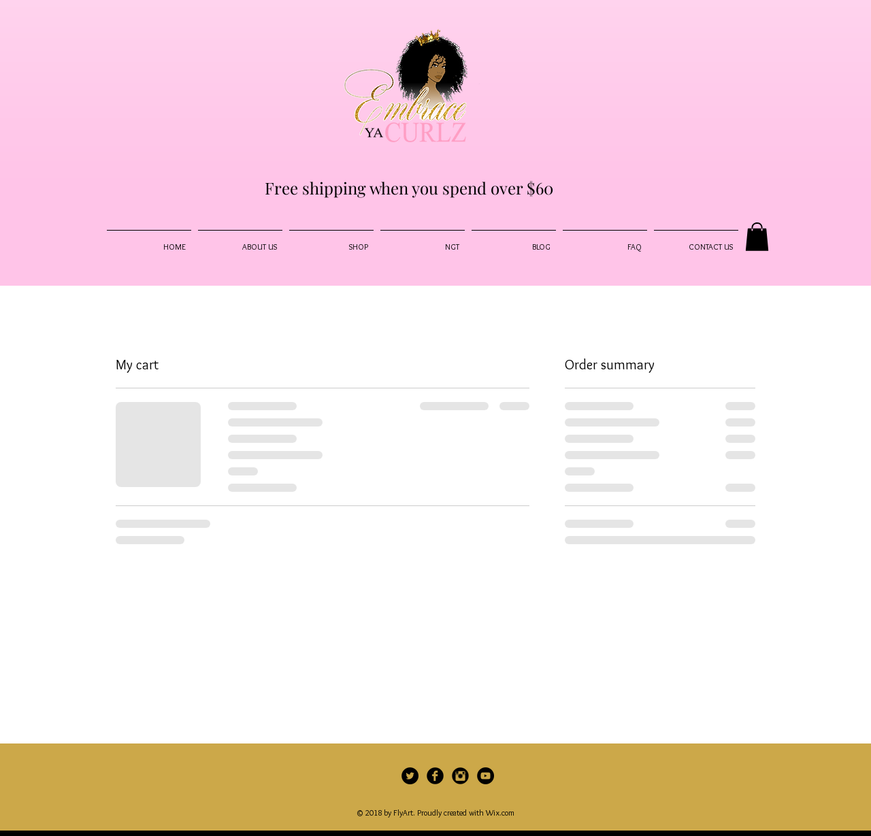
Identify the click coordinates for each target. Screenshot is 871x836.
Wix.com (500, 812)
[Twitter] (409, 775)
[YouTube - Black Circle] (485, 775)
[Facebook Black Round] (435, 775)
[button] (757, 236)
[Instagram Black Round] (460, 775)
